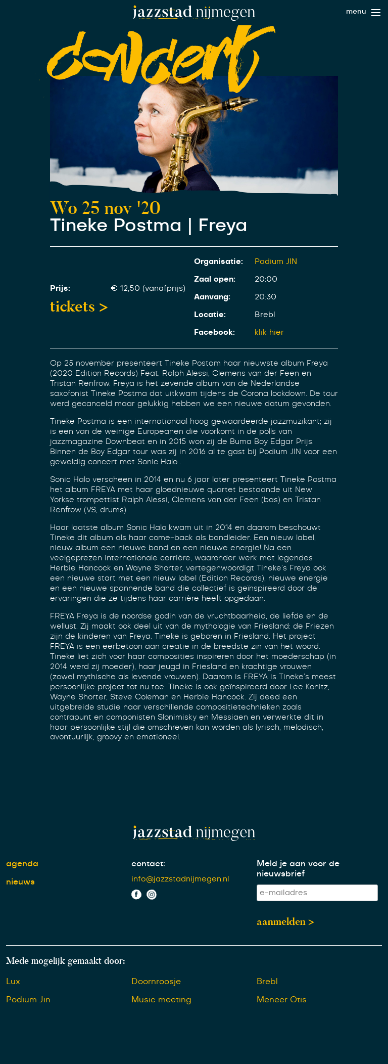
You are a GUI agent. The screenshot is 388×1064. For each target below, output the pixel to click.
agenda (22, 864)
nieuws (20, 882)
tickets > (79, 306)
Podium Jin (28, 1000)
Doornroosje (156, 982)
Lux (13, 982)
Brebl (267, 982)
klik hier (269, 332)
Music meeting (161, 1000)
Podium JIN (276, 261)
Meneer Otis (282, 1000)
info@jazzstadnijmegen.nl (180, 879)
